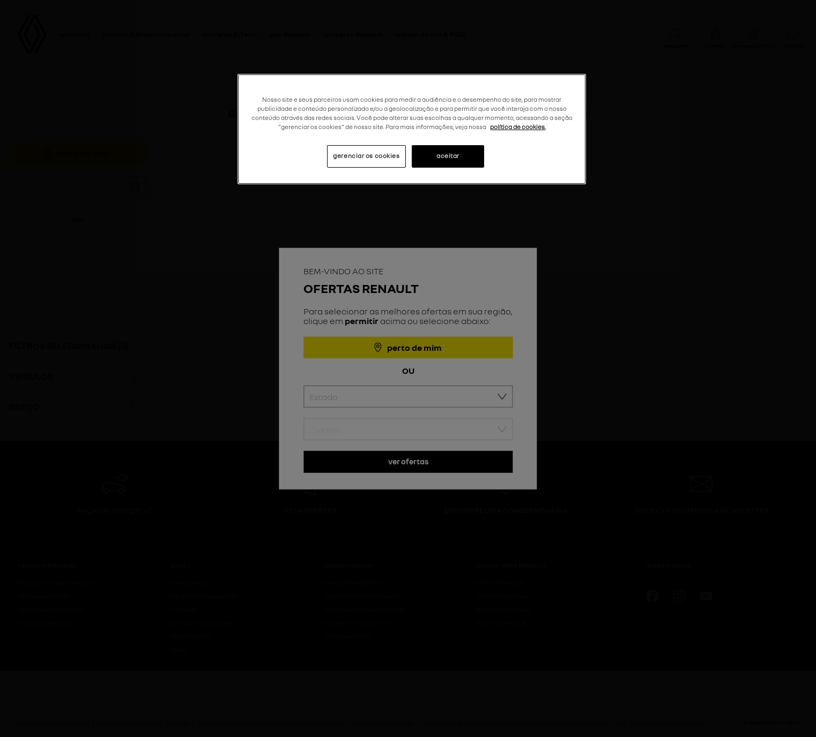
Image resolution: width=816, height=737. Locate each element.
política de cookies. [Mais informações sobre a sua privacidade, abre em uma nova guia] (518, 127)
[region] (412, 129)
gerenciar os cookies (366, 156)
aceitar (447, 156)
